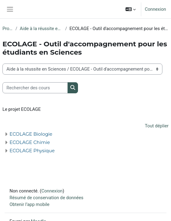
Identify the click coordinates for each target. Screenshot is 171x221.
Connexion (155, 9)
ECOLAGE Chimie (30, 142)
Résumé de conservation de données (47, 197)
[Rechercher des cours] (35, 87)
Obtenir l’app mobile (29, 204)
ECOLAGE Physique (32, 150)
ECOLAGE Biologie (31, 134)
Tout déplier (157, 126)
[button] (131, 9)
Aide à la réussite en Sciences (41, 28)
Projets (7, 28)
